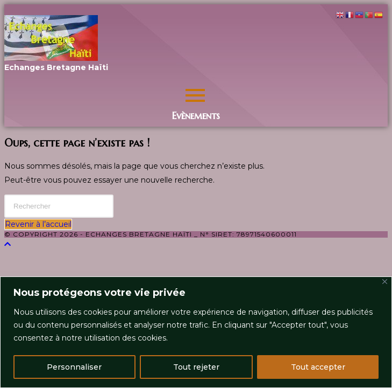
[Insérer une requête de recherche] (58, 206)
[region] (196, 332)
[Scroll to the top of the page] (7, 244)
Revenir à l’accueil (38, 224)
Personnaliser (74, 367)
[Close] (384, 281)
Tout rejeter (196, 367)
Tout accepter (318, 367)
